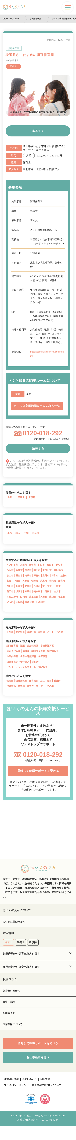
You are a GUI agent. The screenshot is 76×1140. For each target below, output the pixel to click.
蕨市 (18, 586)
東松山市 (49, 575)
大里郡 (29, 608)
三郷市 (10, 597)
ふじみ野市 (22, 603)
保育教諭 (35, 688)
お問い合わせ (31, 1093)
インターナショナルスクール (22, 674)
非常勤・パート (48, 639)
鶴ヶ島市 (49, 597)
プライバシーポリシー (17, 1099)
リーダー (42, 694)
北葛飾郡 (52, 608)
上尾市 (48, 580)
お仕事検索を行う (38, 1071)
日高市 (60, 597)
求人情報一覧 (35, 19)
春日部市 (61, 575)
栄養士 (22, 502)
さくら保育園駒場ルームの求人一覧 (38, 408)
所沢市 (10, 575)
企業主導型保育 (29, 663)
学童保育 (45, 663)
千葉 (27, 537)
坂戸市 (29, 597)
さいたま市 (12, 569)
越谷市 (10, 586)
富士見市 (59, 592)
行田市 (53, 569)
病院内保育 (56, 658)
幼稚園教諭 (22, 688)
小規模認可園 (50, 652)
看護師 (33, 502)
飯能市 (20, 575)
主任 (44, 688)
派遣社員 (33, 639)
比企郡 (65, 603)
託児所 (37, 669)
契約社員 (21, 639)
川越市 (24, 569)
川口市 (43, 569)
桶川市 (20, 592)
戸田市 (27, 586)
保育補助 (11, 694)
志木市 (55, 586)
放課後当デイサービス (19, 669)
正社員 (10, 639)
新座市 (10, 592)
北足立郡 (45, 603)
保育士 (11, 502)
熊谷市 (34, 569)
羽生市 (20, 580)
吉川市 (10, 603)
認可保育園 (12, 652)
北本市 (38, 592)
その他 (62, 639)
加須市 (29, 575)
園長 (51, 688)
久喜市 (29, 592)
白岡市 (34, 603)
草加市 (57, 580)
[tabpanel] (38, 95)
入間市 (36, 586)
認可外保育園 (40, 658)
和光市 (64, 586)
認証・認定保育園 (31, 652)
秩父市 (62, 569)
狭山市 (10, 580)
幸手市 (38, 597)
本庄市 (38, 575)
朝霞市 (45, 586)
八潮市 (48, 592)
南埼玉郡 (40, 608)
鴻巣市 (29, 580)
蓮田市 (20, 597)
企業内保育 (13, 663)
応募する (38, 131)
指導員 (22, 694)
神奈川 (37, 537)
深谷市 (38, 580)
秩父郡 (10, 608)
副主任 (31, 694)
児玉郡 (20, 608)
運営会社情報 (12, 1093)
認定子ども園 (14, 658)
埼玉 (18, 537)
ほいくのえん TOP (11, 19)
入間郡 (55, 603)
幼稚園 (27, 658)
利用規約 (47, 1093)
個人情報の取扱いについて (49, 1099)
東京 (9, 537)
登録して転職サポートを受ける (38, 780)
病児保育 (45, 674)
